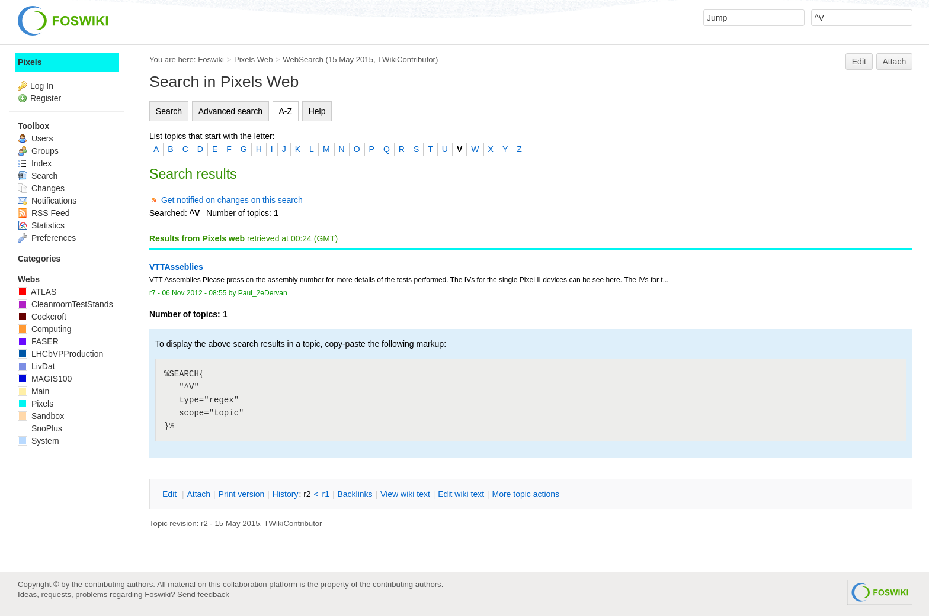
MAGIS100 (45, 378)
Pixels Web (253, 59)
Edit (859, 61)
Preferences (47, 238)
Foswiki (211, 59)
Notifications (47, 200)
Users (35, 138)
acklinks (354, 494)
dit (170, 494)
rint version (242, 494)
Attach (894, 61)
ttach (198, 494)
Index (35, 163)
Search (169, 111)
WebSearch (303, 59)
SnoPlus (40, 428)
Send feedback (203, 594)
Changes (41, 188)
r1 (325, 494)
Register (45, 98)
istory (286, 494)
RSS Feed (43, 213)
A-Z (286, 111)
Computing (45, 329)
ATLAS (37, 291)
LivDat (36, 366)
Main (33, 391)
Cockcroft (42, 316)
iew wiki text (405, 494)
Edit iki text (461, 494)
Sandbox (41, 416)
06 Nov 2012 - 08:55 (194, 293)
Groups (38, 151)
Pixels (29, 62)
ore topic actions (525, 494)
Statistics (41, 225)
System (38, 441)
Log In (41, 86)
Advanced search (230, 111)
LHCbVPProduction (60, 354)
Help (317, 111)
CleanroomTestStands (65, 304)
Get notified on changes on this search (232, 200)
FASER (38, 341)
